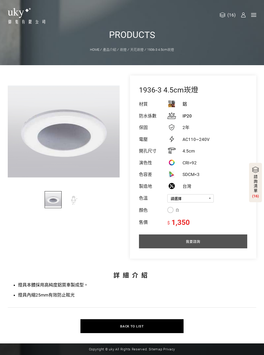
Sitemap (155, 349)
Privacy (169, 349)
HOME (94, 49)
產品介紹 (109, 49)
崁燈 (123, 49)
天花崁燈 (137, 49)
